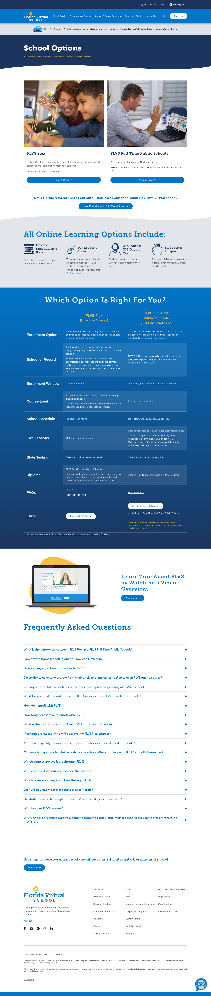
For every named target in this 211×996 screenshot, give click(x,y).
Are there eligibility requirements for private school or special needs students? (79, 743)
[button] (143, 4)
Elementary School (167, 911)
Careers (162, 4)
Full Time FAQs (136, 492)
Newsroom (98, 918)
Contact (152, 4)
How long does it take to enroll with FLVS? (54, 715)
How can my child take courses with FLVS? (54, 668)
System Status (133, 918)
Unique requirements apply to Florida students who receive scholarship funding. (67, 534)
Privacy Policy (29, 980)
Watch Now (131, 598)
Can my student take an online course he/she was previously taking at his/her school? (85, 687)
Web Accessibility (134, 926)
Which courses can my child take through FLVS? (57, 780)
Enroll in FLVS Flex (79, 516)
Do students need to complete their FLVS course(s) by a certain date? (73, 799)
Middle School (165, 904)
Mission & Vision (101, 896)
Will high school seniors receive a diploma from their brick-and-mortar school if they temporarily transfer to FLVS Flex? (100, 820)
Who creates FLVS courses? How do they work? (57, 771)
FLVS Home (29, 56)
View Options (62, 180)
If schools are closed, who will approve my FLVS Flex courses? (67, 733)
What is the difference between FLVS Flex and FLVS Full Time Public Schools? (78, 649)
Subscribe (33, 867)
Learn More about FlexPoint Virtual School (104, 206)
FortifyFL (130, 933)
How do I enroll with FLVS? (43, 705)
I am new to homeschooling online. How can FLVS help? (63, 659)
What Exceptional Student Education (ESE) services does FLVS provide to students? (82, 696)
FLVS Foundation (101, 933)
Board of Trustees (102, 904)
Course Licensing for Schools (140, 904)
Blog (128, 896)
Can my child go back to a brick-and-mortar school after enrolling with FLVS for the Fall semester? (93, 752)
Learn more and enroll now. (162, 29)
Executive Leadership (104, 911)
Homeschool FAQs (76, 494)
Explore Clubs (73, 273)
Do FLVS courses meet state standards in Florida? (58, 789)
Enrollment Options (63, 56)
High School (164, 896)
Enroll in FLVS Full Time (144, 506)
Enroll (177, 16)
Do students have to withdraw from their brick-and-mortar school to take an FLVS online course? (93, 677)
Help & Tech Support (136, 911)
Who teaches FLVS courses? (43, 808)
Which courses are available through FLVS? (54, 761)
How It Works (44, 56)
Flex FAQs (71, 490)
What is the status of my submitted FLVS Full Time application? (68, 724)
